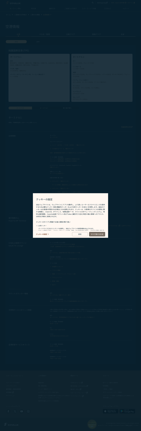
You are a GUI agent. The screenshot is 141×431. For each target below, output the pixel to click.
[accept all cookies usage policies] (97, 234)
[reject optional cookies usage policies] (80, 234)
